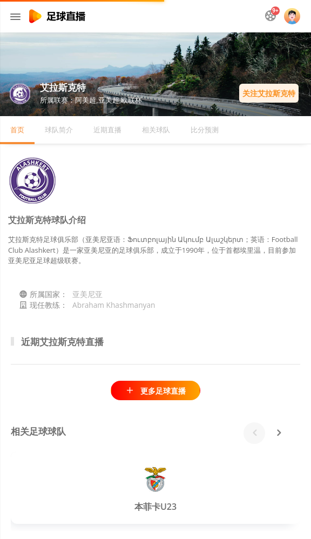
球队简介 (59, 129)
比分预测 (205, 129)
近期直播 (107, 129)
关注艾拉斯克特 (268, 93)
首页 (17, 129)
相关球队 (156, 129)
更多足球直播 (155, 391)
